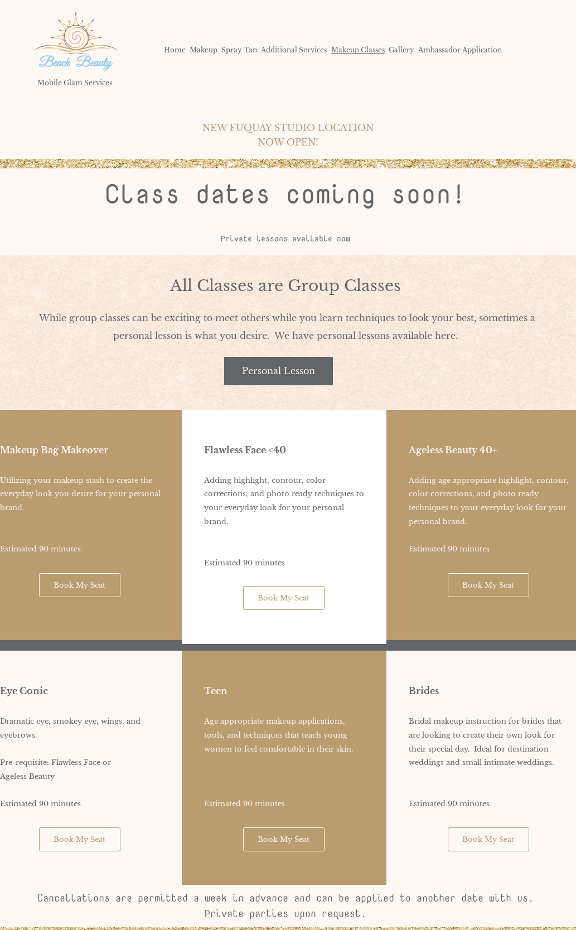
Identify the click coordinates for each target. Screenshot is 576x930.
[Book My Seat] (79, 585)
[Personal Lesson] (278, 371)
